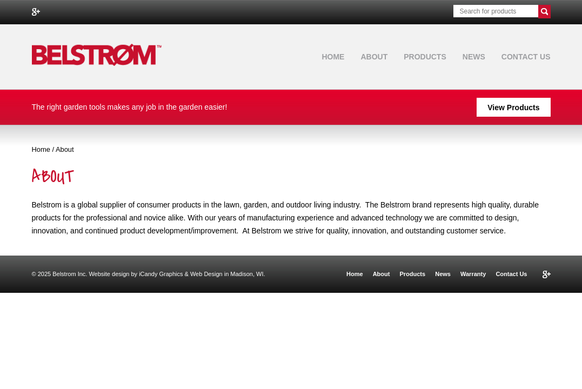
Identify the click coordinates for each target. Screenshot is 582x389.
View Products (513, 107)
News (474, 56)
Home (333, 56)
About (373, 56)
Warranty (473, 274)
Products (425, 56)
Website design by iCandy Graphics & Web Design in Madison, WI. (177, 274)
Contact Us (526, 56)
